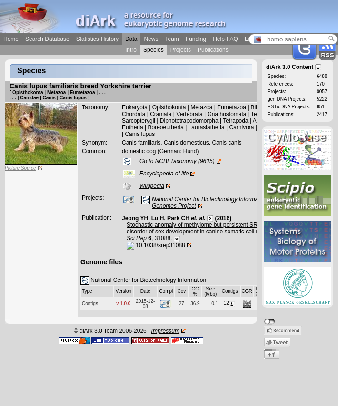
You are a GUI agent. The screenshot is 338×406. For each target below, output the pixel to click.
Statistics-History (97, 39)
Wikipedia (151, 186)
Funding (196, 39)
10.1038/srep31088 (160, 245)
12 (230, 303)
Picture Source (20, 168)
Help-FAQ (225, 39)
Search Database (47, 39)
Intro (131, 50)
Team (172, 39)
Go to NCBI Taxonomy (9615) (177, 161)
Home (11, 39)
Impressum (165, 331)
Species (153, 50)
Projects (180, 50)
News (151, 39)
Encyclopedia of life (164, 173)
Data (131, 39)
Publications (213, 50)
